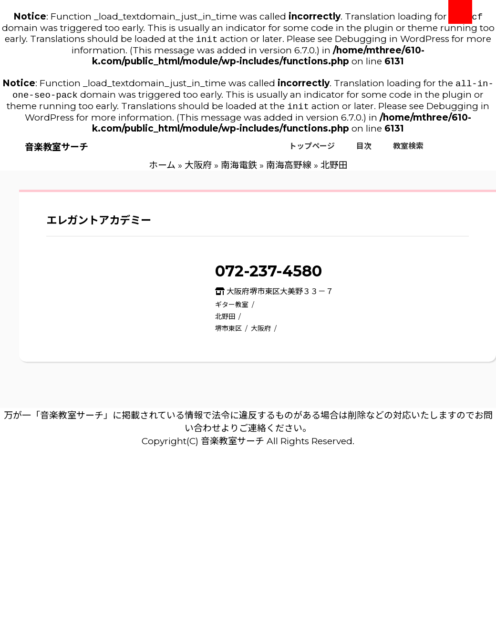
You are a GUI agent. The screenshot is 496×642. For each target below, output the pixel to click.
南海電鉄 (239, 169)
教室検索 (408, 150)
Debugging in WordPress (392, 40)
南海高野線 (288, 169)
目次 (364, 150)
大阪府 (198, 169)
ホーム (162, 169)
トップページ (312, 150)
